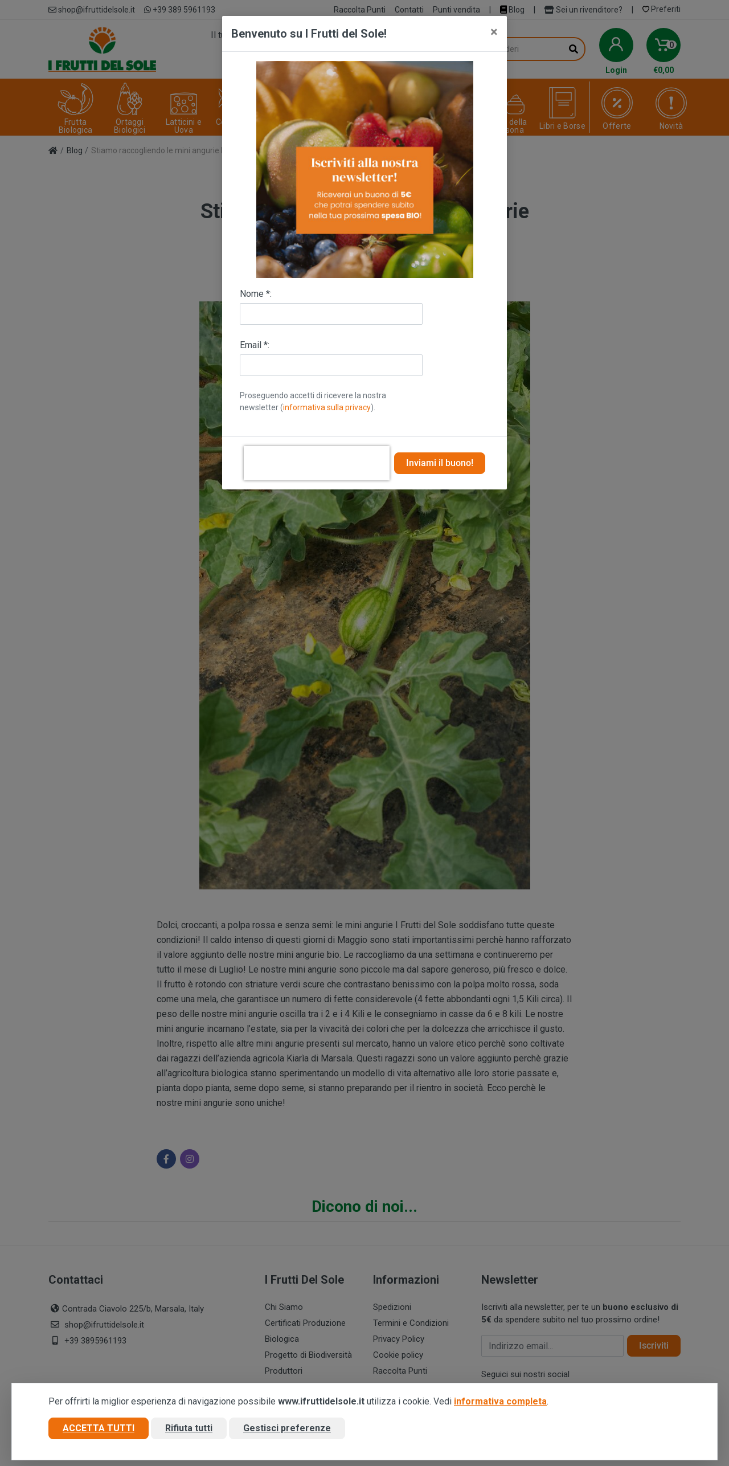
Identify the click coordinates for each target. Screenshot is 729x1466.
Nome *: (256, 293)
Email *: (254, 345)
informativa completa (500, 1401)
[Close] (494, 32)
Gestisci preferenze (287, 1428)
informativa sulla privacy (327, 407)
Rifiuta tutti (188, 1428)
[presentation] (317, 463)
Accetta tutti (98, 1428)
